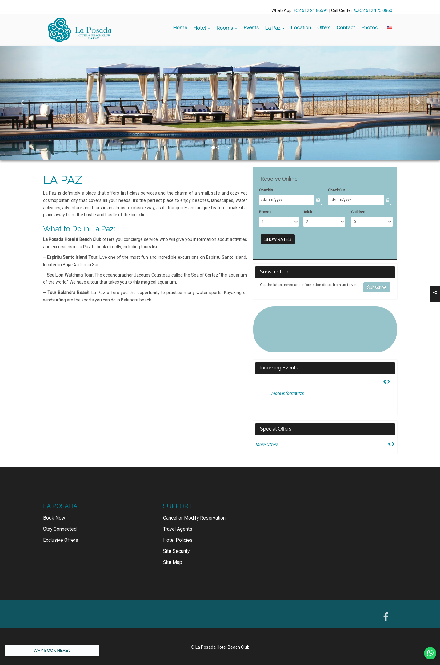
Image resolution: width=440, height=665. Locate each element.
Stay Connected (60, 529)
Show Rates (277, 239)
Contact (346, 27)
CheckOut (336, 190)
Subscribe (376, 287)
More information (287, 393)
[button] (22, 103)
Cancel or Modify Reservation (194, 518)
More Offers (266, 444)
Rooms (226, 28)
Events (251, 27)
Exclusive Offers (60, 540)
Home (180, 27)
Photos (369, 27)
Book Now (54, 518)
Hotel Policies (178, 540)
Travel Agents (177, 529)
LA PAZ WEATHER (325, 329)
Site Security (176, 551)
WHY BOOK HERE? (52, 650)
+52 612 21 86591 (311, 10)
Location (301, 27)
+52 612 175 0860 (373, 10)
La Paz (275, 28)
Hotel (201, 28)
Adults (308, 212)
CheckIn (266, 190)
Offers (323, 27)
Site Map (172, 562)
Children (358, 212)
